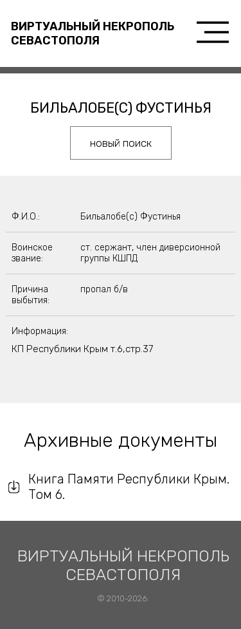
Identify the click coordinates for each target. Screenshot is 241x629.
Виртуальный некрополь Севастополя (92, 33)
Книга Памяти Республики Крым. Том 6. (128, 486)
